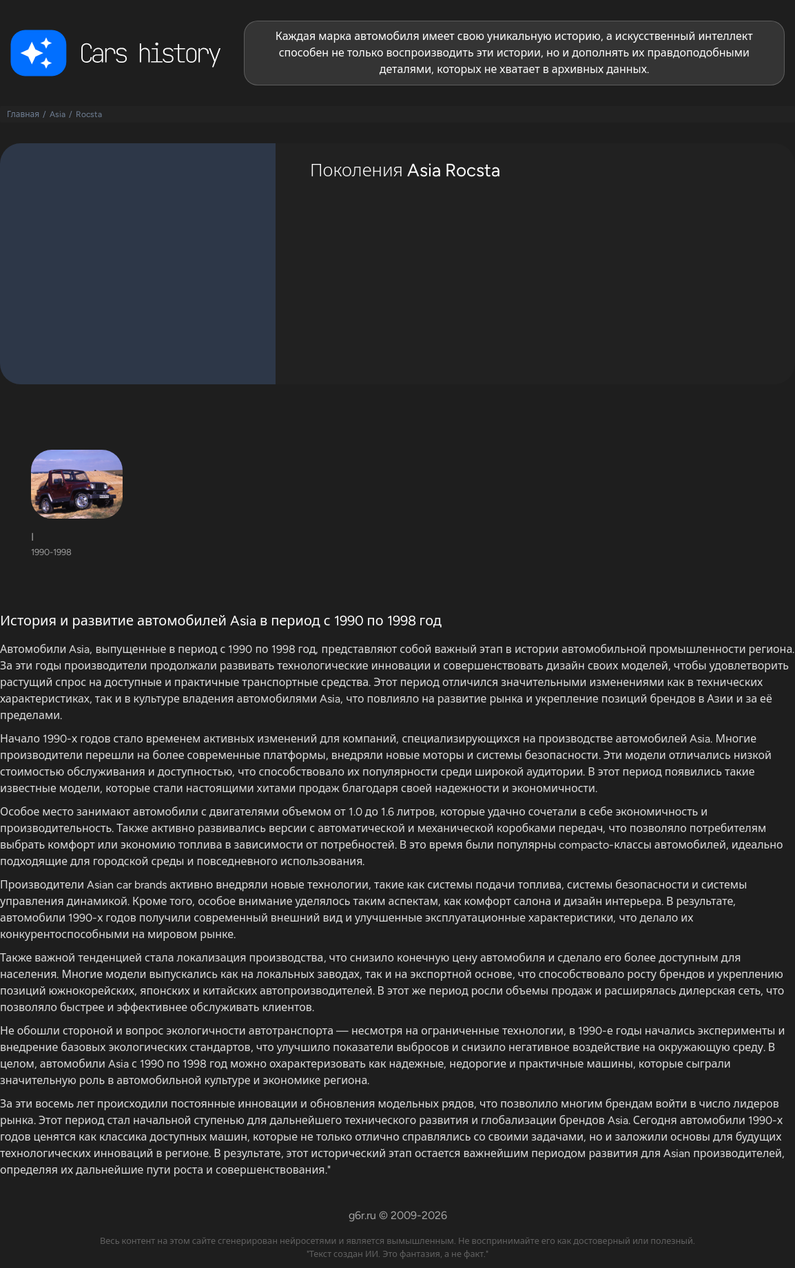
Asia (57, 114)
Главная (23, 114)
